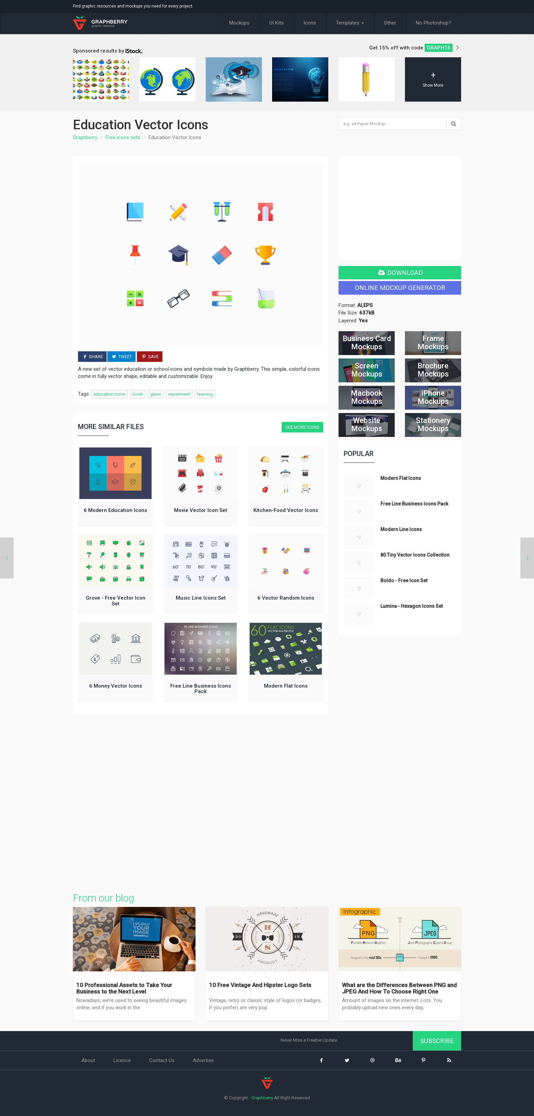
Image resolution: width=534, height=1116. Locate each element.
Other (390, 23)
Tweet (121, 356)
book (137, 394)
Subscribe (437, 1041)
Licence (122, 1061)
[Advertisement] (200, 801)
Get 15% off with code (415, 48)
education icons (109, 394)
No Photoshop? (433, 23)
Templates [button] (350, 23)
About (88, 1061)
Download (400, 273)
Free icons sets (123, 137)
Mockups (239, 23)
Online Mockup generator (400, 288)
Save (149, 356)
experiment (179, 394)
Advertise (203, 1061)
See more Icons (302, 427)
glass (155, 394)
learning (205, 394)
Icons (309, 23)
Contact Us (161, 1061)
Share (92, 356)
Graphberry (85, 137)
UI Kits (276, 23)
